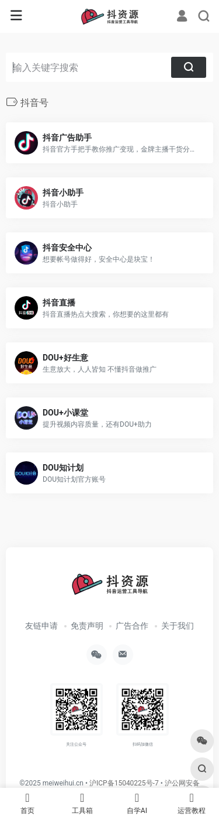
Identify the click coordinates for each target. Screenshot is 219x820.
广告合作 (132, 625)
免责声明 (87, 625)
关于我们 (177, 625)
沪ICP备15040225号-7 (124, 783)
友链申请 (41, 625)
